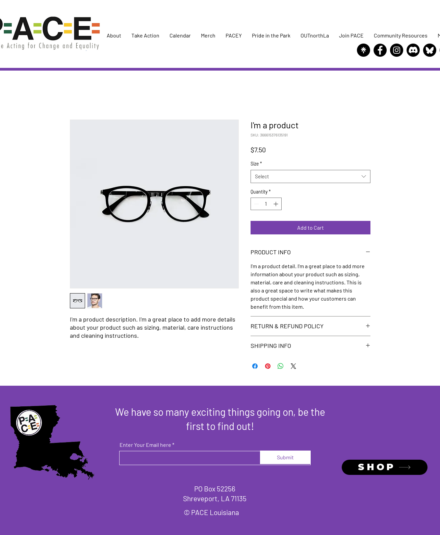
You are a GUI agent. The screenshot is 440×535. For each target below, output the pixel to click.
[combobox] (310, 176)
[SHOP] (385, 467)
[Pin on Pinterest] (268, 366)
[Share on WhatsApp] (281, 366)
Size (256, 164)
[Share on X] (293, 366)
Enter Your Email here (145, 445)
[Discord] (413, 50)
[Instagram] (396, 50)
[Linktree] (363, 50)
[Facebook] (380, 50)
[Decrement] (256, 204)
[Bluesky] (429, 50)
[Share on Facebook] (255, 366)
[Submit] (285, 457)
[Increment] (276, 204)
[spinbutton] (266, 204)
